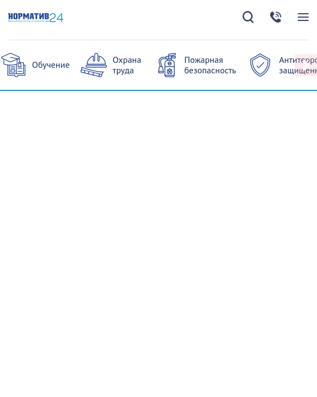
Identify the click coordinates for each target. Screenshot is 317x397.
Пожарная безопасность (210, 65)
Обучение (50, 64)
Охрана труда (126, 65)
